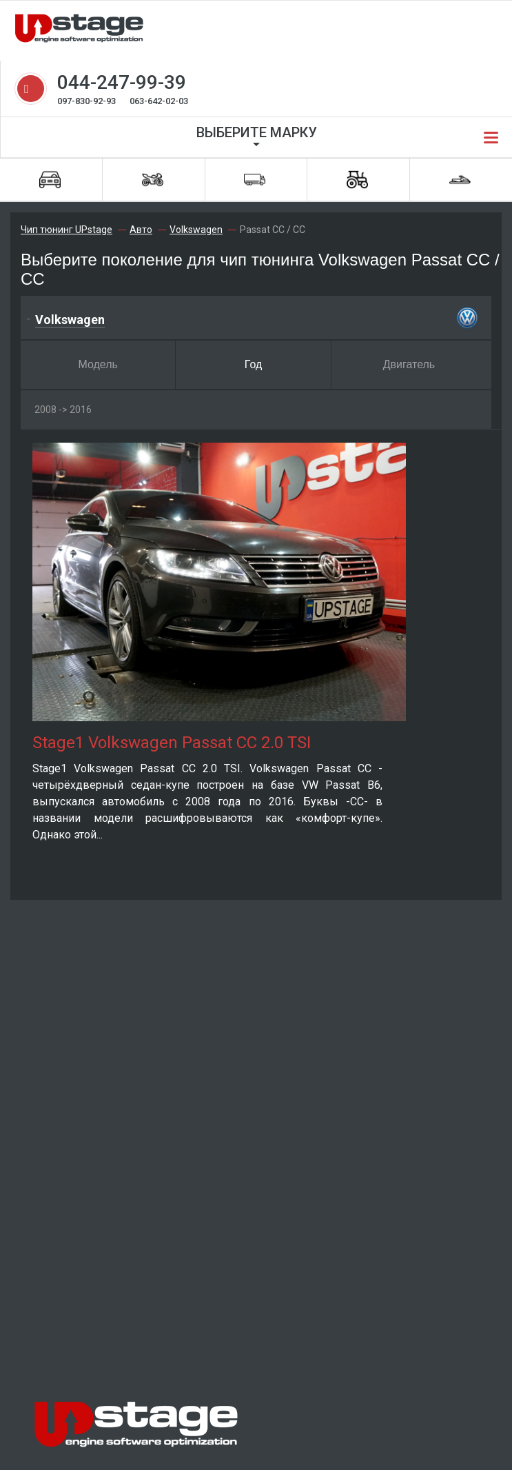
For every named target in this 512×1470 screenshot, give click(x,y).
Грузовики (254, 179)
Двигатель (409, 364)
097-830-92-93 (86, 101)
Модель (97, 364)
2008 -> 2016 (63, 409)
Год (253, 364)
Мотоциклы (152, 179)
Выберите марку (256, 132)
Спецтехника (357, 179)
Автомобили (50, 179)
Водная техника (460, 179)
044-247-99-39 (121, 82)
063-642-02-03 (159, 101)
